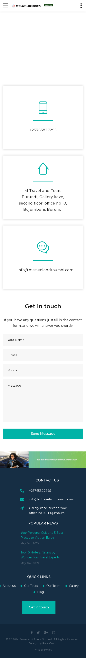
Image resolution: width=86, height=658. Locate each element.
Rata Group (49, 643)
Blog (17, 592)
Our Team (30, 586)
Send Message (43, 434)
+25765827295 (43, 130)
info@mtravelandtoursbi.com (46, 270)
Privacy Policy (43, 649)
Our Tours (7, 586)
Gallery (50, 586)
